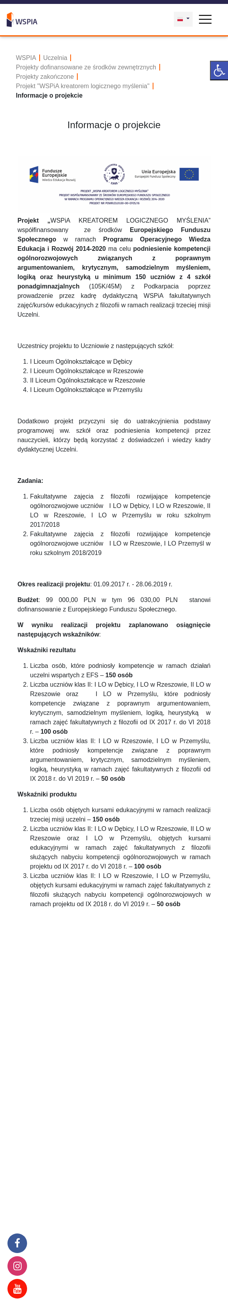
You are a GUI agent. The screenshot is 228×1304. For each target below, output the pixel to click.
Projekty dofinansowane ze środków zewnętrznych (86, 67)
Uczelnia (55, 57)
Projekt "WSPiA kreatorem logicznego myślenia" (83, 86)
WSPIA (26, 57)
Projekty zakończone (45, 76)
